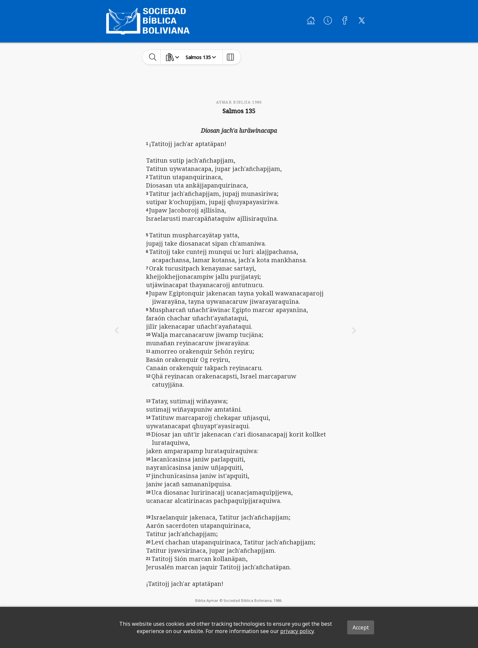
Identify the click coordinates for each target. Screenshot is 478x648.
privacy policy (297, 631)
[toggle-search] (153, 57)
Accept (361, 627)
